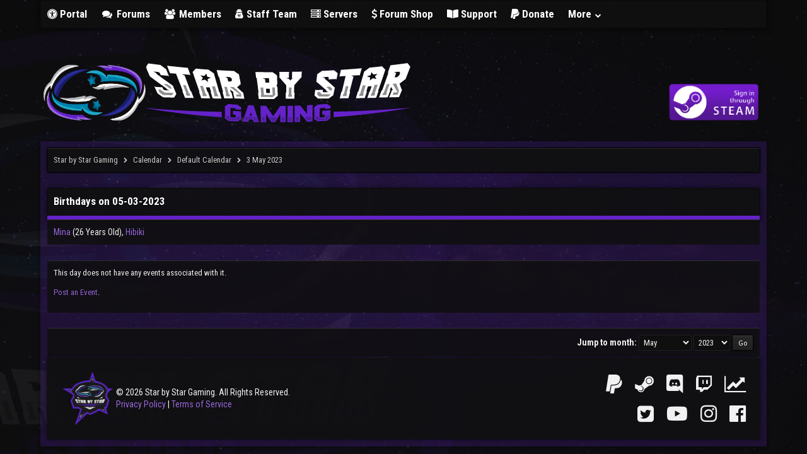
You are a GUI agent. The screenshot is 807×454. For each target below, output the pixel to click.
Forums (125, 14)
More (585, 14)
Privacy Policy (141, 404)
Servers (334, 14)
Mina (62, 232)
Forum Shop (402, 14)
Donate (532, 14)
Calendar (147, 160)
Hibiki (134, 232)
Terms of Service (201, 404)
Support (472, 14)
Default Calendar (204, 160)
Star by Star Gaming (86, 160)
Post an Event (76, 292)
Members (193, 14)
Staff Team (266, 14)
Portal (67, 14)
